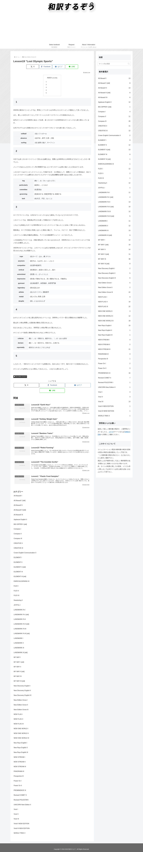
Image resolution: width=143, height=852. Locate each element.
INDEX (49, 78)
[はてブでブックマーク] (58, 66)
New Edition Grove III (20, 376)
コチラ (111, 432)
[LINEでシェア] (72, 66)
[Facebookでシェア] (45, 66)
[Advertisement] (71, 28)
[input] (114, 64)
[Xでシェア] (32, 66)
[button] (128, 64)
